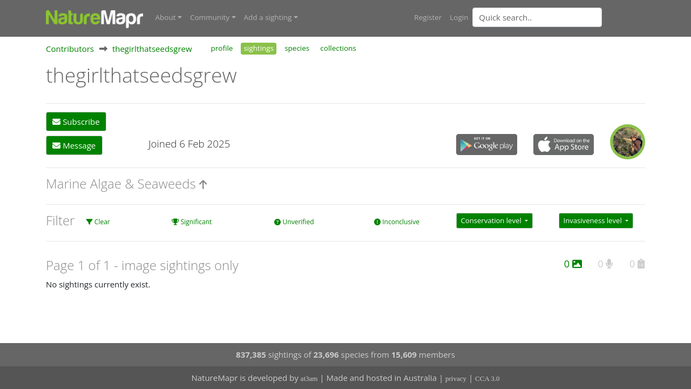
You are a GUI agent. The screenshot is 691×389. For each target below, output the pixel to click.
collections (338, 47)
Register (428, 17)
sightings (258, 47)
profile (222, 47)
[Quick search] (537, 17)
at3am (309, 378)
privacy (455, 378)
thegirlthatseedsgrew (152, 48)
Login (459, 17)
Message (74, 144)
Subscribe (75, 121)
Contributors (70, 48)
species (296, 47)
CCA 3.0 (487, 378)
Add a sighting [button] (268, 17)
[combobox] (558, 17)
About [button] (165, 17)
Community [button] (209, 17)
